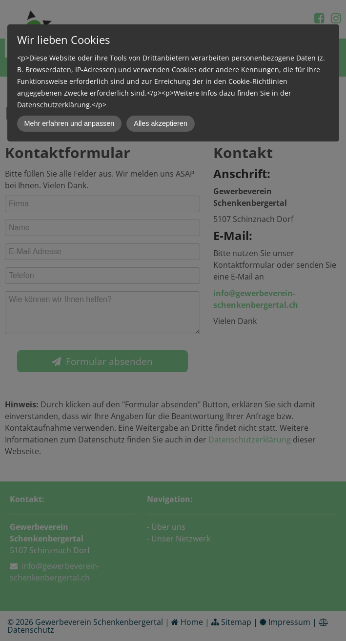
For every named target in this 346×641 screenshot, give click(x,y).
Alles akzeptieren (160, 123)
